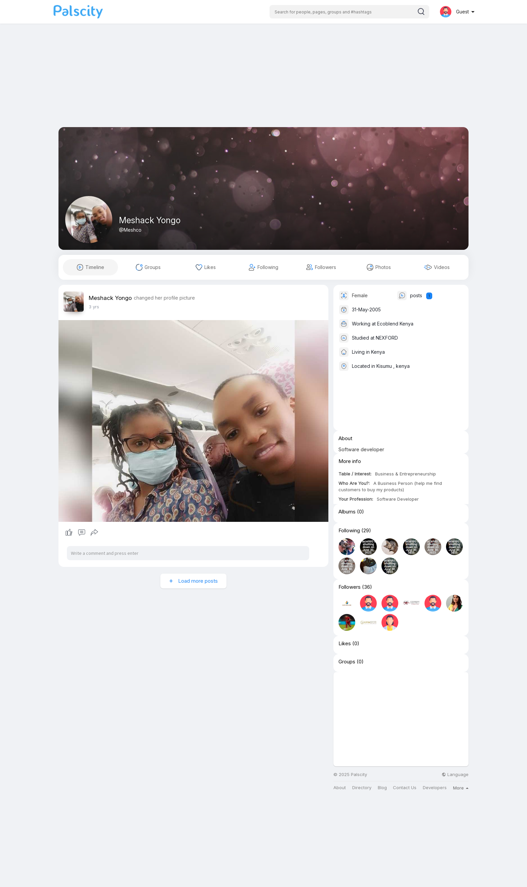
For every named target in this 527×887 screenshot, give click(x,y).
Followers (349, 587)
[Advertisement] (263, 80)
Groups (346, 661)
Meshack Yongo (149, 220)
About (339, 787)
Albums (347, 511)
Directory (361, 787)
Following (349, 530)
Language (455, 774)
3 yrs (94, 306)
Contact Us (404, 787)
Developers (435, 787)
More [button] (461, 787)
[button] (349, 11)
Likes (344, 643)
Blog (382, 787)
